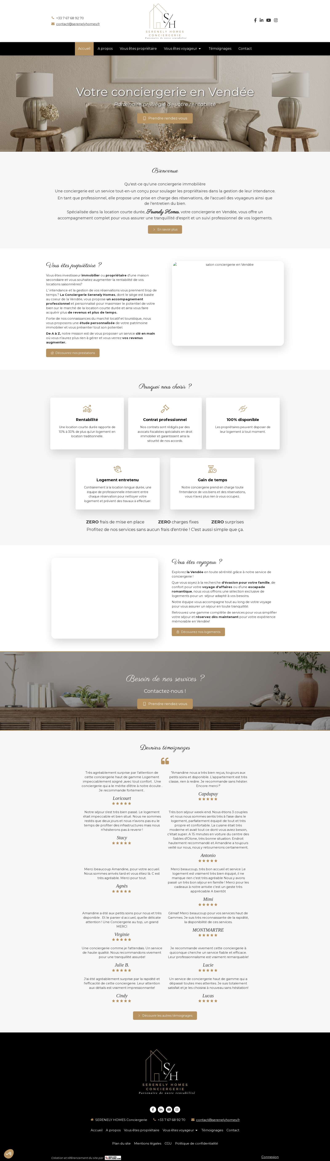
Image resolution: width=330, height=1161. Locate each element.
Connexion (270, 1157)
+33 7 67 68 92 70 (70, 18)
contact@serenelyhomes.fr (78, 24)
